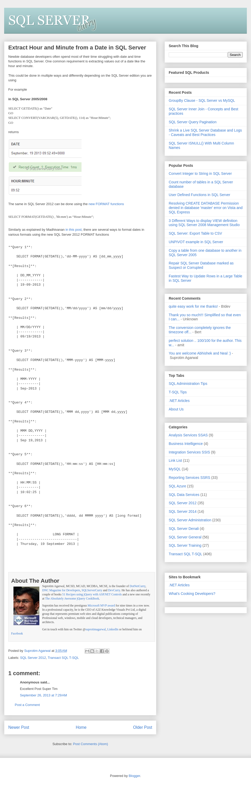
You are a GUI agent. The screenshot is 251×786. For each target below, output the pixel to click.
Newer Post (18, 727)
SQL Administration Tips (188, 383)
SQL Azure (177, 486)
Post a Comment (27, 705)
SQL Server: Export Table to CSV (195, 233)
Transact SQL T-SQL (63, 658)
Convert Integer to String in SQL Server (200, 173)
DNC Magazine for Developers (61, 590)
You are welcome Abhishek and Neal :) (200, 353)
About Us (176, 409)
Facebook (17, 633)
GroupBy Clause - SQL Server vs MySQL (202, 100)
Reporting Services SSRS (189, 477)
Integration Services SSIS (189, 452)
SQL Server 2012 (33, 658)
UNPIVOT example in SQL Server (196, 242)
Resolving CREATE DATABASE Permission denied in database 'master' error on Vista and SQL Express (205, 207)
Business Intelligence (186, 444)
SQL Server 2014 (183, 511)
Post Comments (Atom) (90, 744)
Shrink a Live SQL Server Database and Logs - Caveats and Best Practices (205, 132)
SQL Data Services (184, 495)
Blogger (134, 776)
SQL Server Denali (184, 529)
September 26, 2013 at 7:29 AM (43, 695)
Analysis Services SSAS (188, 435)
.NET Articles (179, 401)
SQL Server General (185, 537)
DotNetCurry (137, 586)
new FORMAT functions (106, 204)
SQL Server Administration (190, 520)
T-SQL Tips (178, 392)
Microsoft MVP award (101, 605)
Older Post (142, 727)
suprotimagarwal (95, 629)
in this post (73, 230)
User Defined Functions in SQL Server (199, 195)
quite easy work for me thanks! (193, 306)
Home (81, 727)
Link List (175, 460)
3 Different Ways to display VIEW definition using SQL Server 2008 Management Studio (204, 223)
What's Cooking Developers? (192, 594)
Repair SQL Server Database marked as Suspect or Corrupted (201, 265)
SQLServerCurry (92, 590)
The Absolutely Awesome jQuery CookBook (72, 598)
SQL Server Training (185, 545)
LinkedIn (113, 629)
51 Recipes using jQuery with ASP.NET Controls (92, 594)
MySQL (175, 469)
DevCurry (114, 590)
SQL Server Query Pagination (193, 122)
